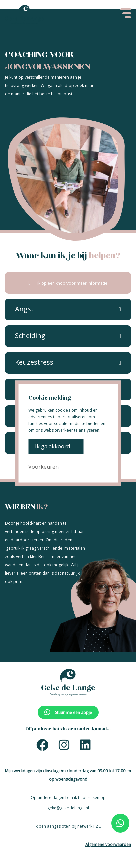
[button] (24, 309)
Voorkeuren (43, 466)
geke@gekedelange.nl (68, 808)
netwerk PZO (89, 826)
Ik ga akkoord (52, 446)
